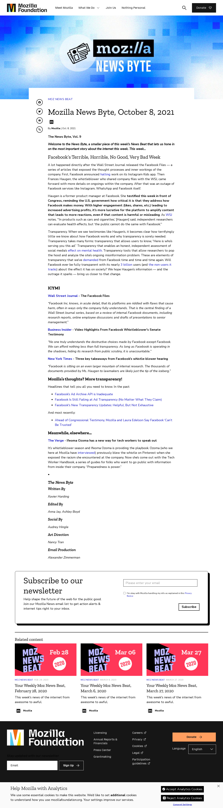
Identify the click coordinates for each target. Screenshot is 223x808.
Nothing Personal (133, 7)
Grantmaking (102, 756)
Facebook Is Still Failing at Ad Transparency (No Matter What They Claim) (108, 399)
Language (179, 748)
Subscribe (189, 607)
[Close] (218, 787)
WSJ (169, 215)
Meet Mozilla (64, 7)
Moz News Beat (60, 99)
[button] (98, 8)
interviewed (86, 453)
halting (105, 174)
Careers (137, 732)
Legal (136, 752)
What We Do (86, 7)
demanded (90, 260)
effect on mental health (85, 250)
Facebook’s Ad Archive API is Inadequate (84, 394)
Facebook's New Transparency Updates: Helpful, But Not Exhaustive (104, 405)
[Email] (32, 765)
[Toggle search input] (184, 7)
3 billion (126, 265)
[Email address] (160, 583)
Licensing (100, 732)
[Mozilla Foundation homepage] (27, 8)
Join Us (111, 7)
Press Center (102, 750)
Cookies (137, 746)
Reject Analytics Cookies (184, 799)
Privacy (137, 739)
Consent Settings (182, 805)
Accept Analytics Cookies (184, 790)
